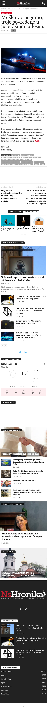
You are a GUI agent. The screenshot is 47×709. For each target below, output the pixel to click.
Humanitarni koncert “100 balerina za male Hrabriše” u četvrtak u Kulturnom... (28, 335)
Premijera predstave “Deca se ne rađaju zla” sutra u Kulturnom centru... (30, 310)
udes (42, 164)
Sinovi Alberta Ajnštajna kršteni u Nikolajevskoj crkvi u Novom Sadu (18, 574)
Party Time (5, 694)
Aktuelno (4, 690)
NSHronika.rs (23, 352)
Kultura (3, 675)
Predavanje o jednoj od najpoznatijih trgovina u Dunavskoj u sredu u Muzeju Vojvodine (27, 492)
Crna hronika (12, 9)
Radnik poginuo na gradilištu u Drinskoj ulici (23, 228)
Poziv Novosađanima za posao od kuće (20, 454)
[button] (43, 3)
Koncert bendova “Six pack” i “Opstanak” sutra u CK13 (28, 322)
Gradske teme (6, 672)
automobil (15, 155)
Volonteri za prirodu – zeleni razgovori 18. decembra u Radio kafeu (29, 627)
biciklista (30, 155)
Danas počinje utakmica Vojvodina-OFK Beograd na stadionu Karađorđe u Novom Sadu (28, 462)
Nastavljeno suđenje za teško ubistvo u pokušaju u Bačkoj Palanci (38, 229)
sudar (36, 164)
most (30, 157)
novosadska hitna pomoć (18, 160)
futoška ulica (6, 157)
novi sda (5, 160)
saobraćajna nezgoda (25, 164)
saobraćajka (39, 162)
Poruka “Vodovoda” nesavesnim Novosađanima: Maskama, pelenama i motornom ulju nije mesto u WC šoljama (36, 197)
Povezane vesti (15, 212)
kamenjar (16, 157)
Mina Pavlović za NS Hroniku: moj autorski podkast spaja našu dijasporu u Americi (23, 536)
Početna (3, 9)
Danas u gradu (6, 686)
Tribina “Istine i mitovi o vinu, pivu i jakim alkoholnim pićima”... (31, 297)
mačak (24, 157)
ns (30, 160)
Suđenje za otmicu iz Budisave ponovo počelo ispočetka (8, 228)
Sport (3, 683)
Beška (23, 155)
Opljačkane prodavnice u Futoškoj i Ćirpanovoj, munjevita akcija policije (11, 195)
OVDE (36, 141)
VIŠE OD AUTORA (31, 212)
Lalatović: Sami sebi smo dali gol (25, 481)
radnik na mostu (27, 162)
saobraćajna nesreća (9, 164)
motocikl (37, 157)
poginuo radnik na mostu (10, 162)
